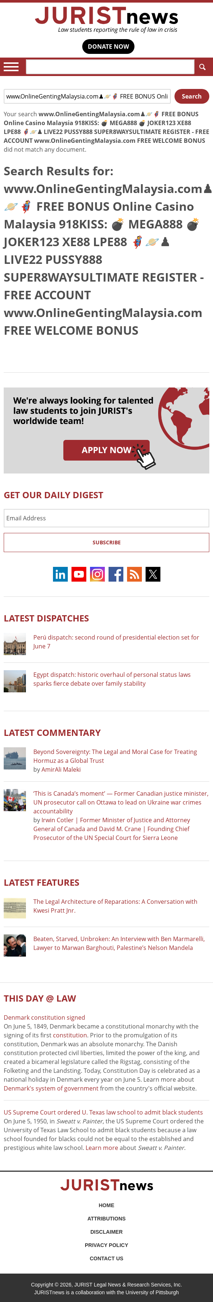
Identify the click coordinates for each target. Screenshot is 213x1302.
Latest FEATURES (41, 882)
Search (200, 67)
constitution (70, 1035)
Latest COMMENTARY (52, 732)
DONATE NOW (108, 46)
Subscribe (107, 542)
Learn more (102, 1148)
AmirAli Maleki (61, 769)
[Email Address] (106, 518)
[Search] (110, 66)
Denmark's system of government (51, 1088)
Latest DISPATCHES (46, 618)
